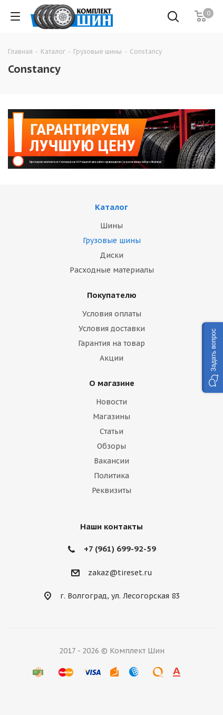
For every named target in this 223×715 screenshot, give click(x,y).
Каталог (111, 207)
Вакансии (111, 461)
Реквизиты (111, 490)
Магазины (111, 416)
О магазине (111, 383)
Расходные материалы (112, 270)
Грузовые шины (112, 240)
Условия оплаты (111, 313)
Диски (111, 255)
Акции (111, 358)
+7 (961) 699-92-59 (120, 549)
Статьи (111, 431)
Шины (111, 225)
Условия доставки (112, 328)
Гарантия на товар (111, 343)
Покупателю (112, 295)
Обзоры (111, 446)
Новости (111, 402)
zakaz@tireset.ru (120, 572)
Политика (111, 475)
